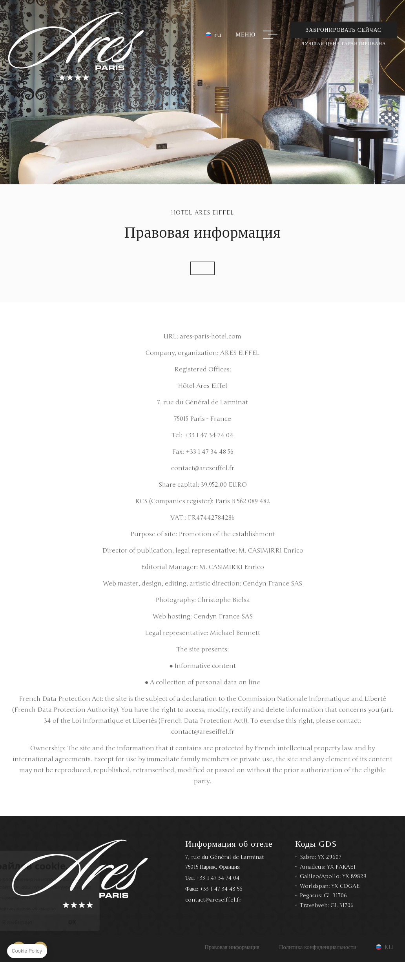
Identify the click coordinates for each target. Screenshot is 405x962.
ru (217, 35)
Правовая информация (231, 947)
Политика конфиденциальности (317, 947)
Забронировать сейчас (343, 30)
